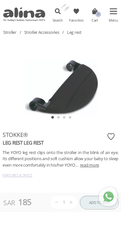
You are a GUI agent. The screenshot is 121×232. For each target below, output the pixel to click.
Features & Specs (17, 175)
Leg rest (74, 32)
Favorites (76, 20)
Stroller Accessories (41, 32)
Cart (95, 20)
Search (58, 20)
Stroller (9, 32)
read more (89, 165)
